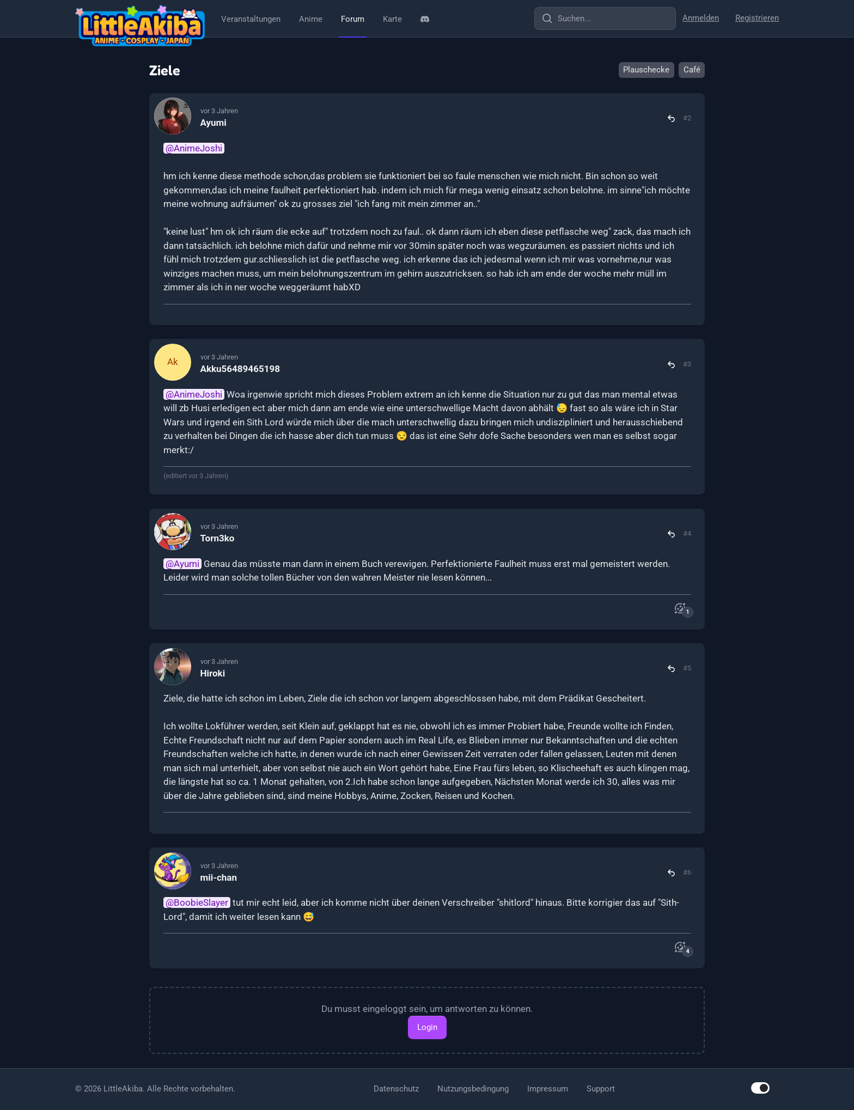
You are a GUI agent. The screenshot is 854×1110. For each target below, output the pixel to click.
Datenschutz (396, 1089)
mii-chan (218, 877)
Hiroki (212, 673)
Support (601, 1089)
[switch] (760, 1088)
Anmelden (700, 18)
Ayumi (213, 122)
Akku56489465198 (240, 368)
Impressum (547, 1089)
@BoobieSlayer (197, 902)
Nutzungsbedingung (473, 1089)
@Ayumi (182, 563)
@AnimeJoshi (194, 148)
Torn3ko (217, 538)
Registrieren (757, 18)
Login (427, 1027)
